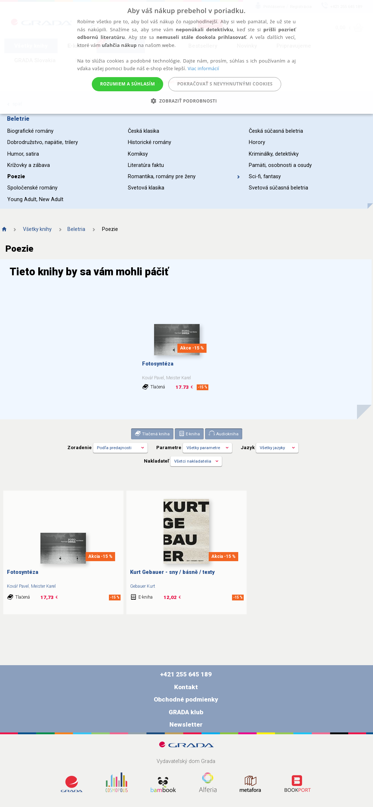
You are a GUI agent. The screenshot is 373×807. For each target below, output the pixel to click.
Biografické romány (30, 131)
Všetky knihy (37, 229)
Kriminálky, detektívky (274, 154)
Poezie (16, 176)
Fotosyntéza (157, 364)
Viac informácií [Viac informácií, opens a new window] (203, 68)
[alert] (186, 57)
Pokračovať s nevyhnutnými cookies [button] (224, 84)
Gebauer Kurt (142, 586)
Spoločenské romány (32, 188)
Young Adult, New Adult (35, 199)
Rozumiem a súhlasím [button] (127, 84)
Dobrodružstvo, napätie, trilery (42, 142)
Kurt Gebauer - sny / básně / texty (172, 572)
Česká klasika (143, 131)
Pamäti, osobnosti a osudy (280, 165)
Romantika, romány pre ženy (184, 176)
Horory (257, 142)
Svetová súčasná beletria (278, 188)
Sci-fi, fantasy (265, 176)
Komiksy (138, 154)
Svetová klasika (146, 188)
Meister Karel (43, 586)
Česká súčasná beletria (276, 131)
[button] (186, 101)
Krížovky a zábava (28, 165)
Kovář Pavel (18, 586)
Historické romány (149, 142)
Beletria (76, 229)
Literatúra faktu (146, 165)
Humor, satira (23, 154)
